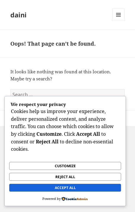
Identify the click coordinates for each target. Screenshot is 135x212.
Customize (65, 165)
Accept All (65, 187)
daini (18, 14)
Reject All (65, 176)
